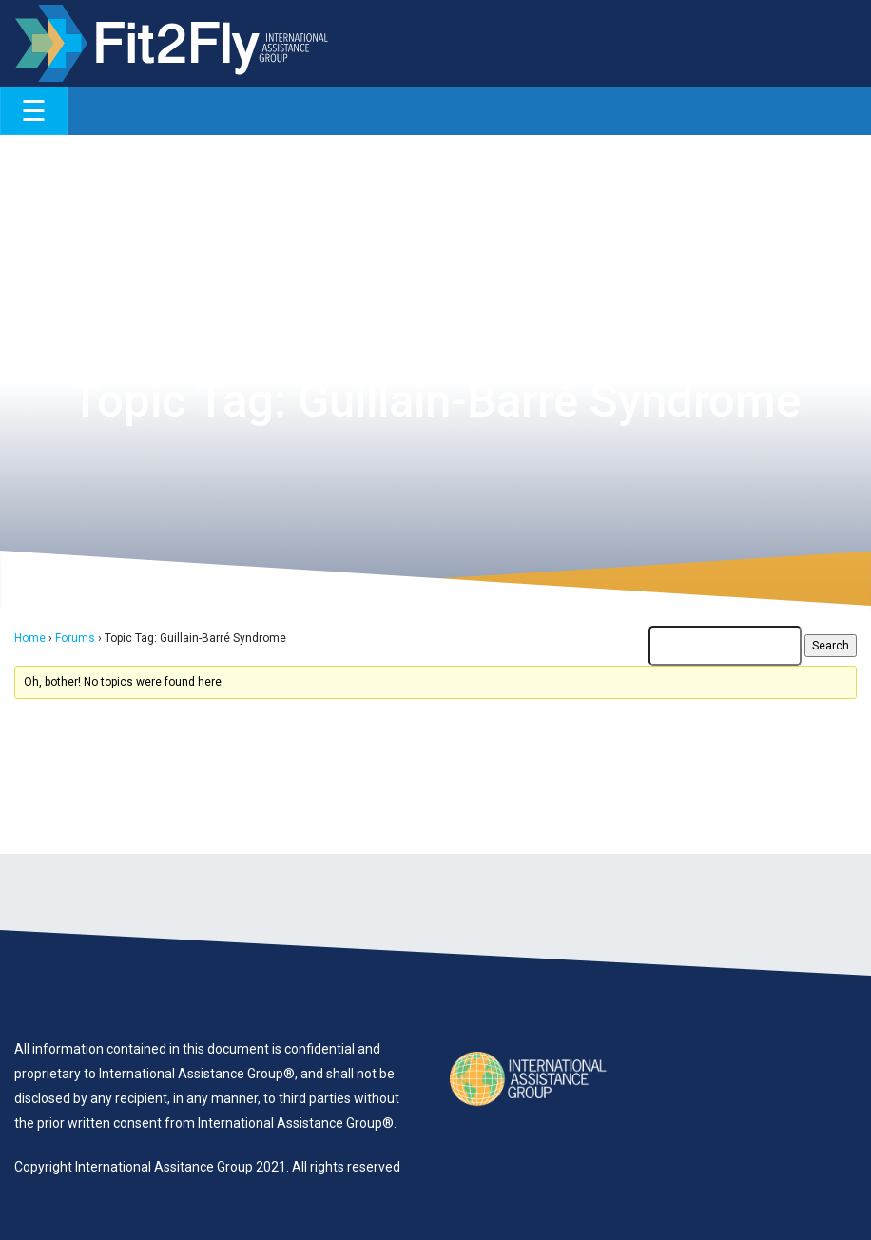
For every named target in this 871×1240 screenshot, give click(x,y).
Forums (75, 638)
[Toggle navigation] (34, 111)
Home (30, 638)
